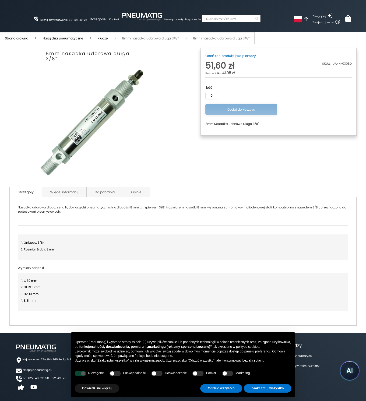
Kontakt (114, 19)
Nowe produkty (173, 19)
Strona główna (16, 38)
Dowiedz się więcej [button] (97, 388)
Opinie (136, 192)
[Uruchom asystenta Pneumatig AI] (349, 370)
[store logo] (141, 16)
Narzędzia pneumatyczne (62, 38)
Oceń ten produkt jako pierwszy (230, 55)
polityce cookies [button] (247, 346)
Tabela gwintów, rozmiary (302, 366)
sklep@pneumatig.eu (37, 370)
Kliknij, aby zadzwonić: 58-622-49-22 (63, 20)
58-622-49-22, (33, 378)
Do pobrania (193, 19)
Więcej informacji (64, 192)
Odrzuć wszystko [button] (221, 388)
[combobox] (231, 18)
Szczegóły (26, 192)
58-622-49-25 (55, 378)
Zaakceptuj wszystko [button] (267, 388)
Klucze (103, 38)
